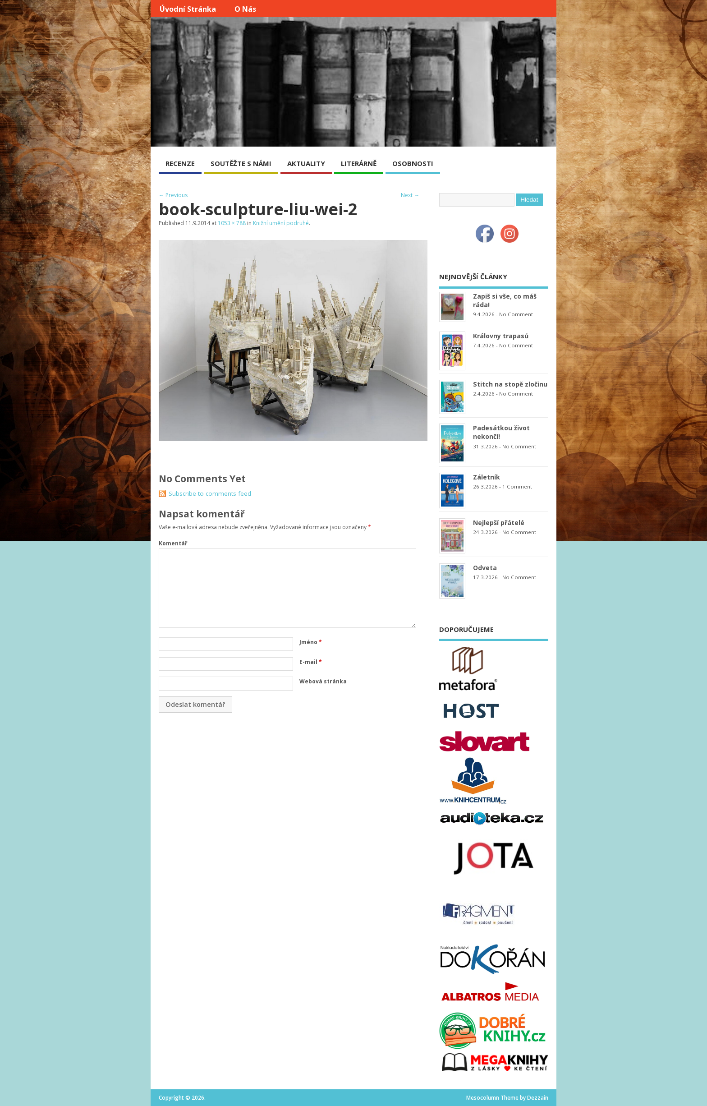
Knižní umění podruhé (281, 223)
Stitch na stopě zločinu (510, 384)
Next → (410, 195)
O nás (245, 9)
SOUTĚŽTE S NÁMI (241, 163)
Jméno (310, 642)
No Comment (516, 314)
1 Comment (517, 486)
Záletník (486, 477)
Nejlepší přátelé (498, 522)
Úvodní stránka (188, 9)
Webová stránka (323, 681)
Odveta (485, 567)
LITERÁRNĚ (358, 163)
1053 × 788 (232, 223)
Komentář (173, 543)
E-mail (310, 662)
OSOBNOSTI (412, 163)
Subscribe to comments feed (210, 493)
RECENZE (180, 163)
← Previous (173, 195)
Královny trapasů (500, 336)
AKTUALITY (306, 163)
